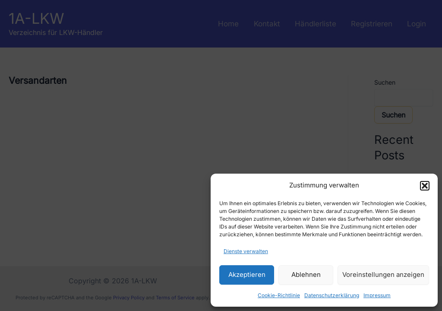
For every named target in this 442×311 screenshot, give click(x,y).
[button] (424, 185)
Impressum (377, 295)
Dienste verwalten (246, 251)
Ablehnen (306, 274)
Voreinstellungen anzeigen (383, 274)
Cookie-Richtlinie (279, 295)
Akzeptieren (246, 274)
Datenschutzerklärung (331, 295)
